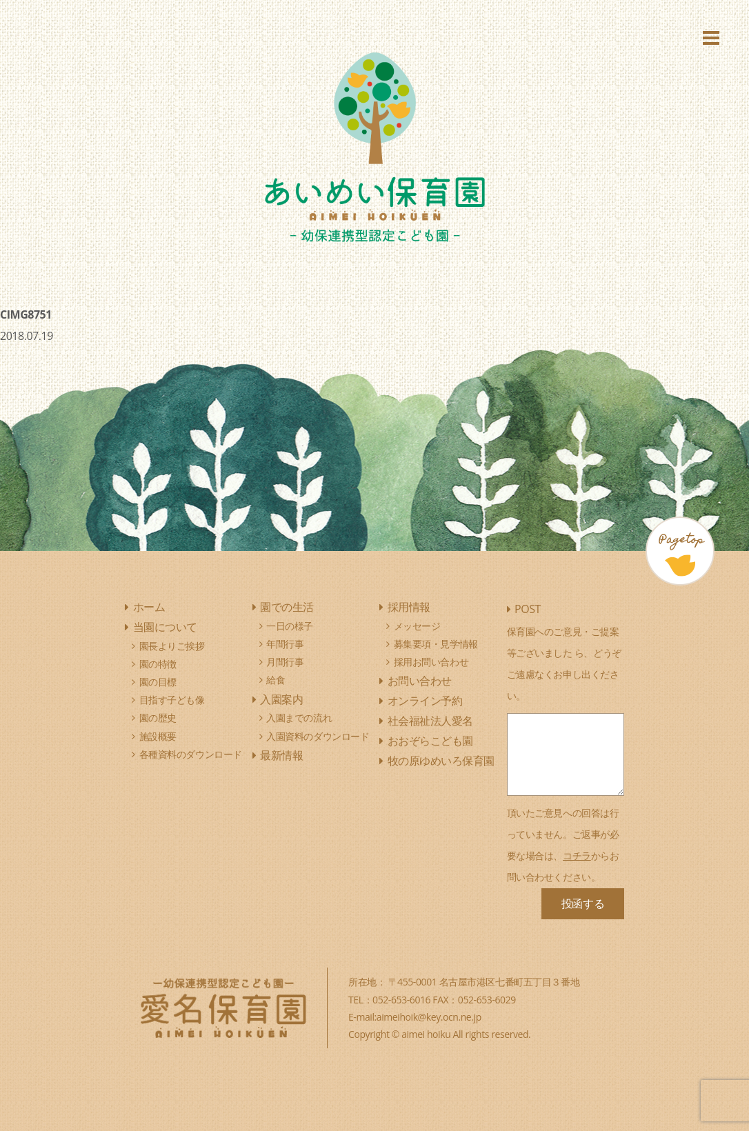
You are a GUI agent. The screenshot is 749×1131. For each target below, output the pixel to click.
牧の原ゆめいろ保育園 (441, 760)
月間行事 (284, 661)
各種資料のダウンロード (190, 754)
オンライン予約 (425, 700)
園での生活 (287, 606)
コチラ (577, 855)
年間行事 (284, 643)
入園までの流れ (299, 717)
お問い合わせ (420, 680)
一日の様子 (289, 625)
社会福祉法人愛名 (430, 720)
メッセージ (417, 625)
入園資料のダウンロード (317, 736)
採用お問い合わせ (431, 661)
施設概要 (158, 736)
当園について (165, 626)
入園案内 (281, 699)
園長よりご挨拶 (172, 645)
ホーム (149, 606)
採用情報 (409, 606)
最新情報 (281, 755)
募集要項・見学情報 (436, 643)
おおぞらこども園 (430, 740)
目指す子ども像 (172, 699)
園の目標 (158, 681)
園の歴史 (158, 717)
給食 (275, 679)
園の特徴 (158, 663)
